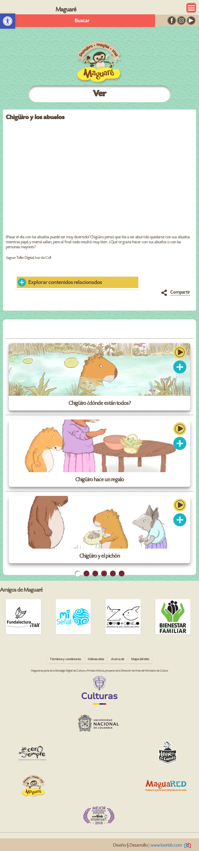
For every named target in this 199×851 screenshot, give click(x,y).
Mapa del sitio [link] (140, 659)
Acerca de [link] (117, 659)
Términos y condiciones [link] (65, 659)
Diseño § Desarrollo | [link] (153, 845)
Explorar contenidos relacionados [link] (65, 282)
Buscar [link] (82, 20)
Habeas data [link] (96, 659)
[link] (7, 21)
